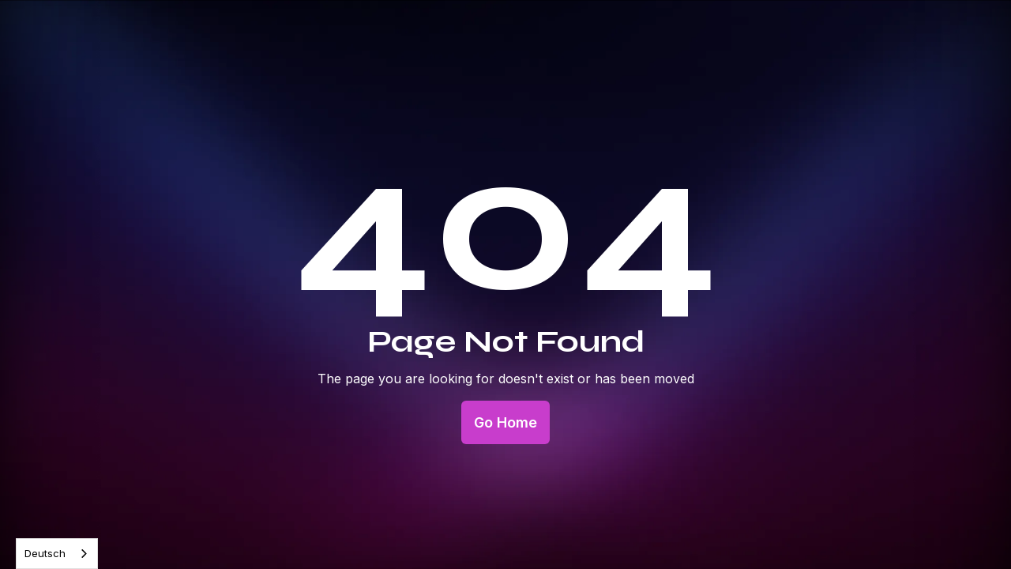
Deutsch (45, 553)
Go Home (505, 422)
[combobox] (57, 553)
